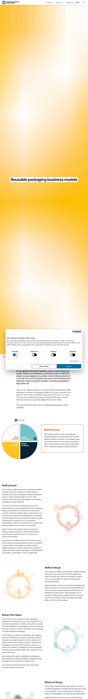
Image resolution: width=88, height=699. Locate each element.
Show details (74, 361)
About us (60, 2)
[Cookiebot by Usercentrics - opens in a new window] (73, 331)
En (78, 2)
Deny (19, 366)
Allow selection (44, 366)
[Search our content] (83, 2)
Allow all (69, 366)
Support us (70, 2)
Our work (50, 2)
